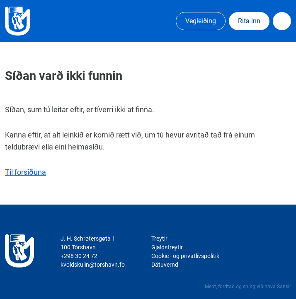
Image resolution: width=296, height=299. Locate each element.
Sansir (284, 286)
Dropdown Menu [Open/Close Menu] (282, 21)
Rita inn (249, 21)
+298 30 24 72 (79, 256)
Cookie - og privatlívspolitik (185, 256)
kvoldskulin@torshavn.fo (93, 264)
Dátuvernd (164, 264)
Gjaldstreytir (167, 247)
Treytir (159, 238)
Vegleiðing (200, 21)
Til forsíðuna (25, 172)
